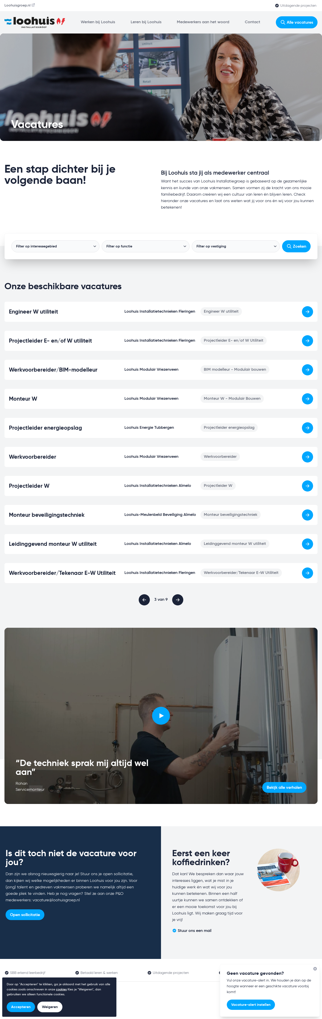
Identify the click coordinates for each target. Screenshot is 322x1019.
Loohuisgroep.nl (19, 5)
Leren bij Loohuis (146, 22)
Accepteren (21, 1006)
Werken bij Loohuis (98, 22)
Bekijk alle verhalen (284, 787)
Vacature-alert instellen (250, 1004)
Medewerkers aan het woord (203, 22)
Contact (252, 22)
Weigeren (50, 1006)
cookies (61, 989)
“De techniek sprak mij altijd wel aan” (82, 767)
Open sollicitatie (25, 914)
